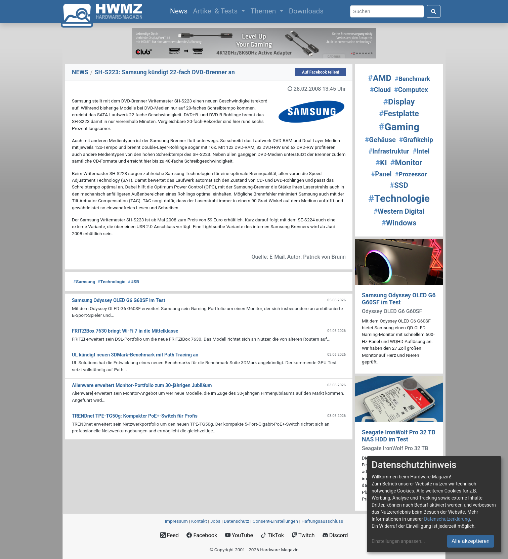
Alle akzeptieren (471, 541)
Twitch (303, 535)
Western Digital (399, 211)
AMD (379, 78)
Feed (169, 535)
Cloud (380, 90)
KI (381, 162)
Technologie (111, 281)
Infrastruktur (389, 151)
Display (399, 101)
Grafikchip (416, 140)
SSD (399, 185)
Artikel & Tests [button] (216, 11)
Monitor (406, 162)
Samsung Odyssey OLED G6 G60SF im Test (399, 299)
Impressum (176, 521)
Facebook (201, 535)
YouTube (239, 535)
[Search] (387, 11)
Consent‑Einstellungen (275, 521)
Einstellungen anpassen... (398, 541)
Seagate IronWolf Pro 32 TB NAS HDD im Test (398, 436)
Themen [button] (264, 11)
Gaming (399, 127)
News (180, 10)
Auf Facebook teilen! (320, 72)
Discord (335, 535)
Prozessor (411, 174)
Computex (411, 90)
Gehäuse (380, 140)
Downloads (306, 11)
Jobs (215, 521)
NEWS (80, 72)
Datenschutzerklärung (447, 519)
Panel (381, 174)
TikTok (272, 535)
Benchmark (412, 78)
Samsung (84, 281)
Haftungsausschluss (322, 521)
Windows (399, 222)
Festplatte (399, 113)
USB (133, 281)
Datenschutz (236, 521)
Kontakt (199, 521)
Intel (421, 151)
